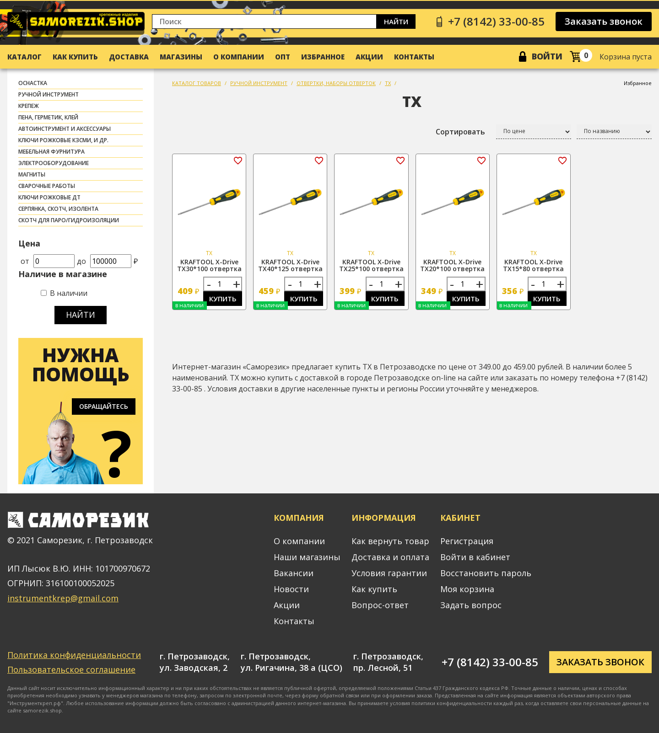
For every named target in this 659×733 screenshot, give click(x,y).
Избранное (323, 56)
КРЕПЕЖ (28, 106)
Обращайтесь (103, 406)
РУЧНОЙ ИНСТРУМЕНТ (48, 94)
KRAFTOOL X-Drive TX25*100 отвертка (371, 265)
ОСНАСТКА (32, 83)
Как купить (75, 56)
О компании (238, 56)
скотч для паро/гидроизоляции (68, 220)
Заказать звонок (604, 21)
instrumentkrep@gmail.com (63, 598)
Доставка (129, 56)
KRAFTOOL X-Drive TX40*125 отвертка (290, 265)
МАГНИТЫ (31, 174)
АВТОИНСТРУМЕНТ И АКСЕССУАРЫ (64, 129)
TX (388, 83)
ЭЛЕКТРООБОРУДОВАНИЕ (53, 163)
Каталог (24, 56)
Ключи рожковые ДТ (49, 197)
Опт (282, 56)
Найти (396, 21)
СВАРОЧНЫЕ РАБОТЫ (46, 186)
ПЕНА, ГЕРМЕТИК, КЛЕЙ (48, 117)
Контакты (414, 56)
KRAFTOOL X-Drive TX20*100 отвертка (452, 265)
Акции (369, 56)
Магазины (181, 56)
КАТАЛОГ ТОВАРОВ (196, 83)
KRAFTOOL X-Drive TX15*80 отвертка (533, 265)
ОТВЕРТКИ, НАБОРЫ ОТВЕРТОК (336, 83)
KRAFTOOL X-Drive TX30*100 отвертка (209, 265)
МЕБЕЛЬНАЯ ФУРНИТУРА (51, 151)
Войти (547, 56)
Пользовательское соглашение (71, 669)
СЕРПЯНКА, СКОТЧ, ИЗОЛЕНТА (58, 209)
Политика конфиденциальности (74, 654)
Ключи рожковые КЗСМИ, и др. (63, 140)
